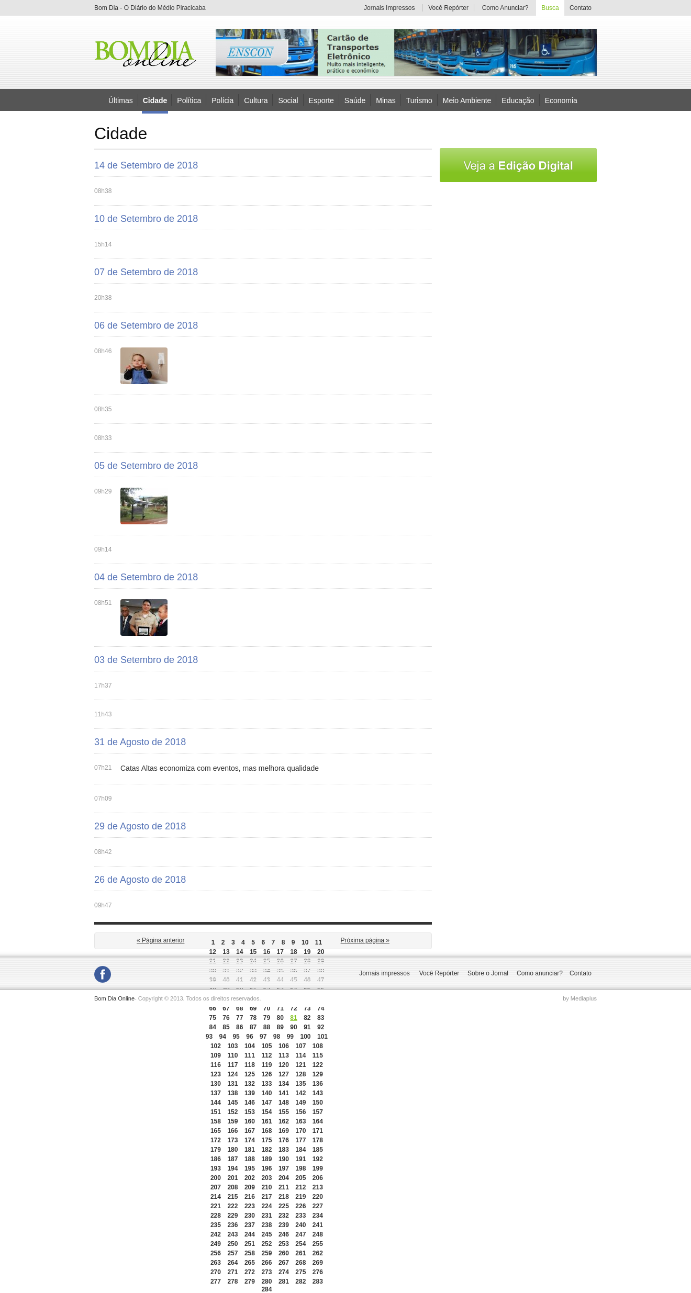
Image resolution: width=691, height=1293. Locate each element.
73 (307, 1008)
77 (239, 1017)
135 (300, 1083)
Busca (550, 8)
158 (215, 1121)
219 (300, 1196)
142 (300, 1093)
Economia (561, 100)
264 (232, 1262)
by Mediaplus (580, 998)
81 (293, 1017)
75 (212, 1017)
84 (212, 1027)
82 (307, 1017)
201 (232, 1178)
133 (266, 1083)
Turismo (419, 100)
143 (318, 1093)
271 (232, 1272)
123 (215, 1074)
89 (280, 1027)
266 (266, 1262)
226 (300, 1206)
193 (215, 1168)
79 (266, 1017)
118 (249, 1065)
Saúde (354, 100)
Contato (581, 8)
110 (232, 1055)
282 (300, 1281)
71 (280, 1008)
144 (215, 1102)
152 (232, 1112)
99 (290, 1036)
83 (320, 1017)
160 (249, 1121)
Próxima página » (365, 940)
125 (249, 1074)
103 (232, 1046)
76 (225, 1017)
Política (189, 100)
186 (215, 1159)
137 (215, 1093)
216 (249, 1196)
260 (283, 1253)
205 (300, 1178)
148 (283, 1102)
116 (215, 1065)
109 (215, 1055)
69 (253, 1008)
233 (300, 1215)
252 (266, 1243)
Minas (385, 100)
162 (283, 1121)
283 (318, 1281)
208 (232, 1187)
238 (266, 1225)
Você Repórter (448, 8)
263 (215, 1262)
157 (318, 1112)
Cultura (256, 100)
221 (215, 1206)
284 (266, 1289)
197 (283, 1168)
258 (249, 1253)
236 (232, 1225)
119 (266, 1065)
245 (266, 1234)
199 (318, 1168)
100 (305, 1036)
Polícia (222, 100)
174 (249, 1140)
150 (318, 1102)
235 (215, 1225)
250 (232, 1243)
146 (249, 1102)
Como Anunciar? (505, 8)
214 (215, 1196)
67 (225, 1008)
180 (232, 1149)
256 (215, 1253)
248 (318, 1234)
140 (266, 1093)
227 (318, 1206)
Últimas (120, 100)
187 (232, 1159)
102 (215, 1046)
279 (249, 1281)
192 (318, 1159)
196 (266, 1168)
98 (276, 1036)
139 (249, 1093)
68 (239, 1008)
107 (300, 1046)
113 (283, 1055)
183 (283, 1149)
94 (222, 1036)
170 (300, 1130)
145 (232, 1102)
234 (318, 1215)
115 (318, 1055)
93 (209, 1036)
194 (232, 1168)
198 (300, 1168)
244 (249, 1234)
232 (283, 1215)
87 (253, 1027)
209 (249, 1187)
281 (283, 1281)
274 (283, 1272)
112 (266, 1055)
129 (318, 1074)
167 (249, 1130)
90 (293, 1027)
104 (249, 1046)
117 (232, 1065)
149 (300, 1102)
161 (266, 1121)
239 (283, 1225)
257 (232, 1253)
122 (318, 1065)
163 (300, 1121)
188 (249, 1159)
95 (235, 1036)
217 (266, 1196)
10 (305, 942)
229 (232, 1215)
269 (318, 1262)
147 (266, 1102)
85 (225, 1027)
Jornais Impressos (389, 8)
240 (300, 1225)
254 (300, 1243)
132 (249, 1083)
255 (318, 1243)
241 (318, 1225)
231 (266, 1215)
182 (266, 1149)
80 (280, 1017)
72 (293, 1008)
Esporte (321, 100)
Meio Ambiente (467, 100)
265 (249, 1262)
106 (283, 1046)
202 (249, 1178)
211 (283, 1187)
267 (283, 1262)
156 (300, 1112)
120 (283, 1065)
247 (300, 1234)
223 (249, 1206)
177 (300, 1140)
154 (266, 1112)
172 (215, 1140)
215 (232, 1196)
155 (283, 1112)
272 (249, 1272)
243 (232, 1234)
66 (212, 1008)
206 (318, 1178)
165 (215, 1130)
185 (318, 1149)
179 (215, 1149)
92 (320, 1027)
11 (318, 942)
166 (232, 1130)
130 (215, 1083)
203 (266, 1178)
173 (232, 1140)
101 (322, 1036)
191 (300, 1159)
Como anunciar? (540, 973)
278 (232, 1281)
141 (283, 1093)
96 (249, 1036)
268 (300, 1262)
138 (232, 1093)
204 (283, 1178)
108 (318, 1046)
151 (215, 1112)
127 (283, 1074)
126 (266, 1074)
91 (307, 1027)
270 (215, 1272)
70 (266, 1008)
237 (249, 1225)
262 (318, 1253)
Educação (517, 100)
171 (318, 1130)
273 (266, 1272)
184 (300, 1149)
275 (300, 1272)
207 (215, 1187)
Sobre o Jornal (487, 973)
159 (232, 1121)
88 (266, 1027)
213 (318, 1187)
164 (318, 1121)
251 (249, 1243)
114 (300, 1055)
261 (300, 1253)
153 (249, 1112)
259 (266, 1253)
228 (215, 1215)
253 (283, 1243)
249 (215, 1243)
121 (300, 1065)
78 (253, 1017)
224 (266, 1206)
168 (266, 1130)
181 (249, 1149)
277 (215, 1281)
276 (318, 1272)
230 (249, 1215)
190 (283, 1159)
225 (283, 1206)
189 (266, 1159)
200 (215, 1178)
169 (283, 1130)
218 (283, 1196)
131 (232, 1083)
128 (300, 1074)
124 (232, 1074)
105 (266, 1046)
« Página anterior (160, 940)
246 (283, 1234)
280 (266, 1281)
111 (249, 1055)
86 (239, 1027)
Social (288, 100)
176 (283, 1140)
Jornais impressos (384, 973)
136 (318, 1083)
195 (249, 1168)
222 (232, 1206)
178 (318, 1140)
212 (300, 1187)
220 (318, 1196)
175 (266, 1140)
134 (283, 1083)
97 (263, 1036)
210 (266, 1187)
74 (320, 1008)
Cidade (155, 100)
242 (215, 1234)
